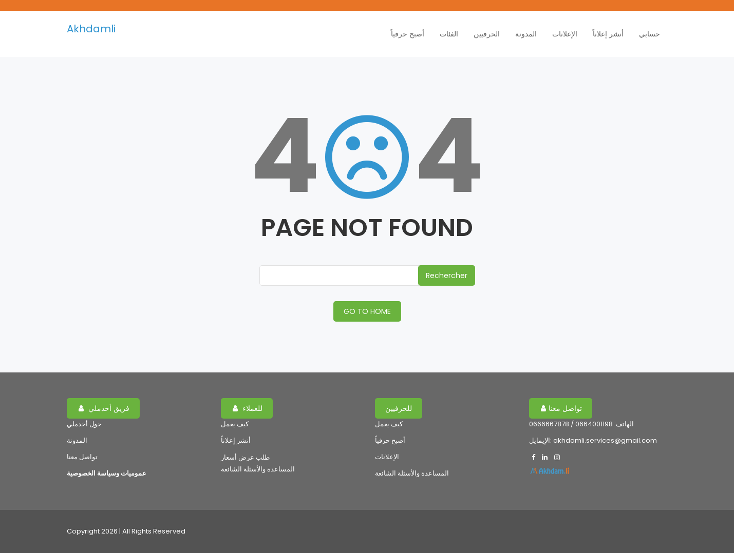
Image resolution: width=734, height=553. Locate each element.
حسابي (649, 34)
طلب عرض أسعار (245, 457)
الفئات (449, 34)
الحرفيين (487, 34)
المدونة (526, 34)
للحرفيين (398, 408)
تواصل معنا (82, 457)
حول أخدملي (84, 424)
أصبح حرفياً (407, 34)
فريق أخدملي (104, 408)
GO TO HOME (367, 311)
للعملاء (247, 408)
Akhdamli (91, 29)
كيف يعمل (235, 424)
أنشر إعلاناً (608, 34)
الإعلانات (564, 34)
